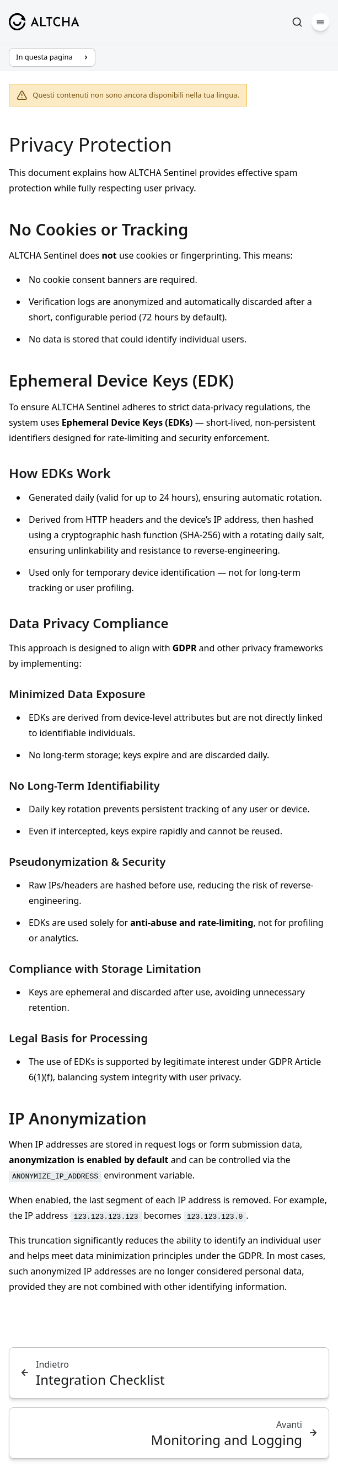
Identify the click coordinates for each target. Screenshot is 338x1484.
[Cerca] (297, 22)
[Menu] (320, 22)
